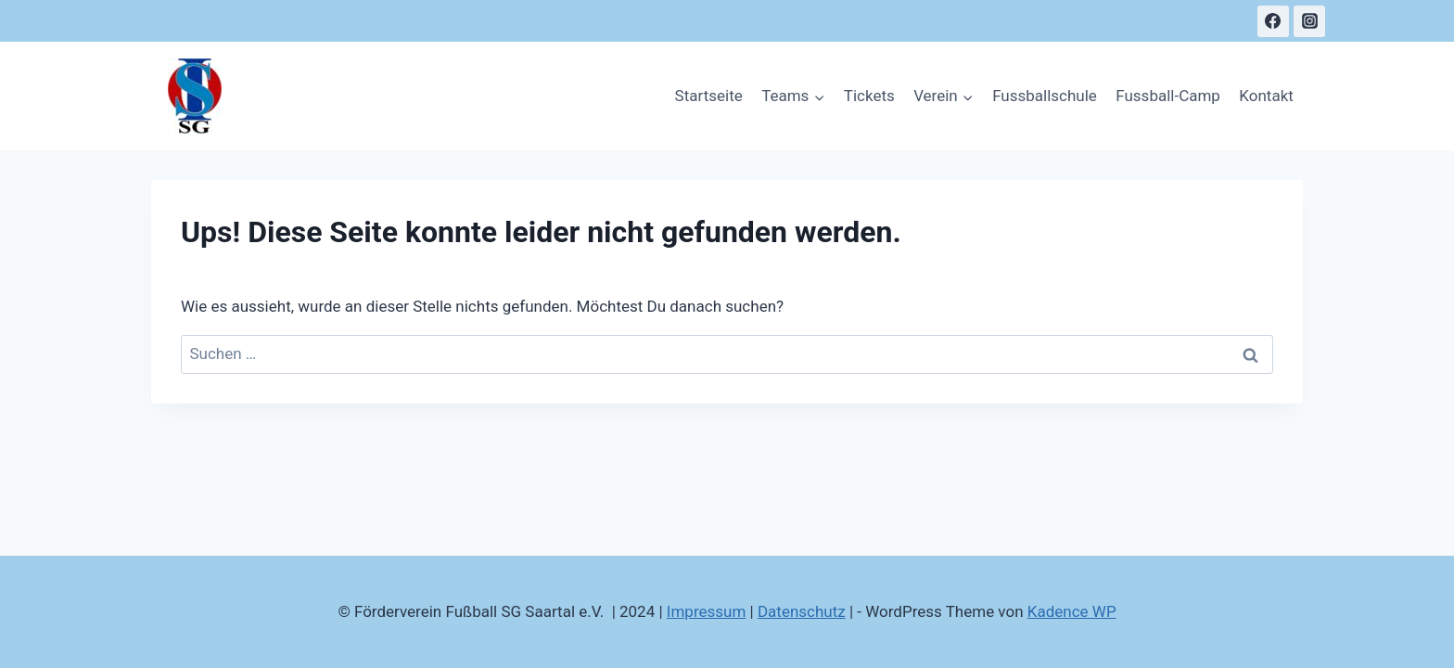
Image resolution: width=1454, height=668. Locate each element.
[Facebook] (1273, 21)
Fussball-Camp (1168, 95)
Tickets (869, 95)
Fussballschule (1044, 95)
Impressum (706, 611)
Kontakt (1266, 95)
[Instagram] (1309, 21)
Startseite (709, 95)
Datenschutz (802, 611)
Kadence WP (1071, 611)
